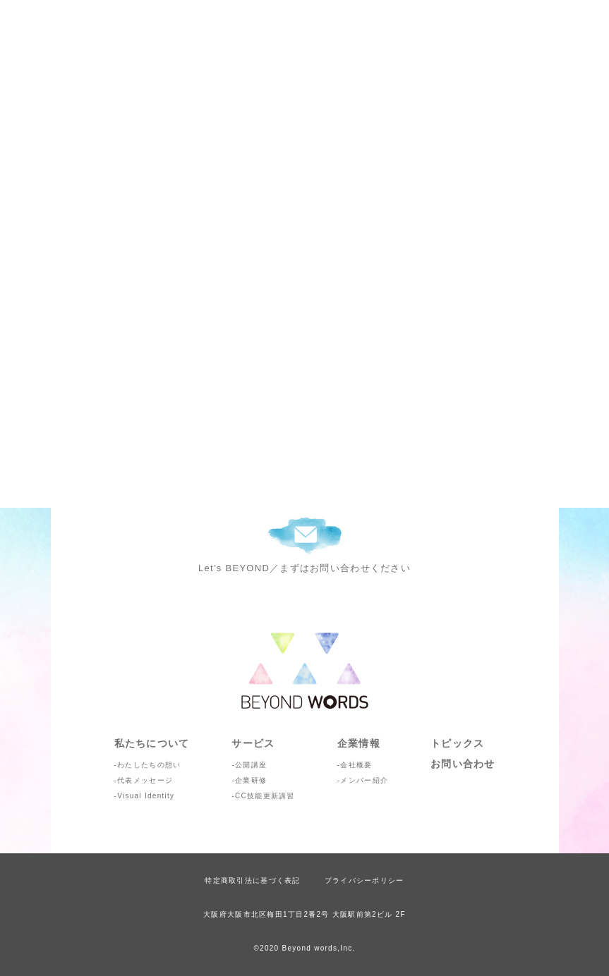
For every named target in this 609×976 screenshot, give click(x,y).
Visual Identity (145, 796)
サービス (253, 743)
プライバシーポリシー (364, 880)
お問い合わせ (462, 763)
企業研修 (251, 780)
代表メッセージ (145, 780)
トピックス (457, 743)
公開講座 (251, 765)
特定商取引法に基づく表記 (252, 880)
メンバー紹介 (364, 780)
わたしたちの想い (149, 765)
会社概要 (356, 765)
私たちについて (152, 743)
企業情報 (358, 743)
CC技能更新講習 (265, 796)
